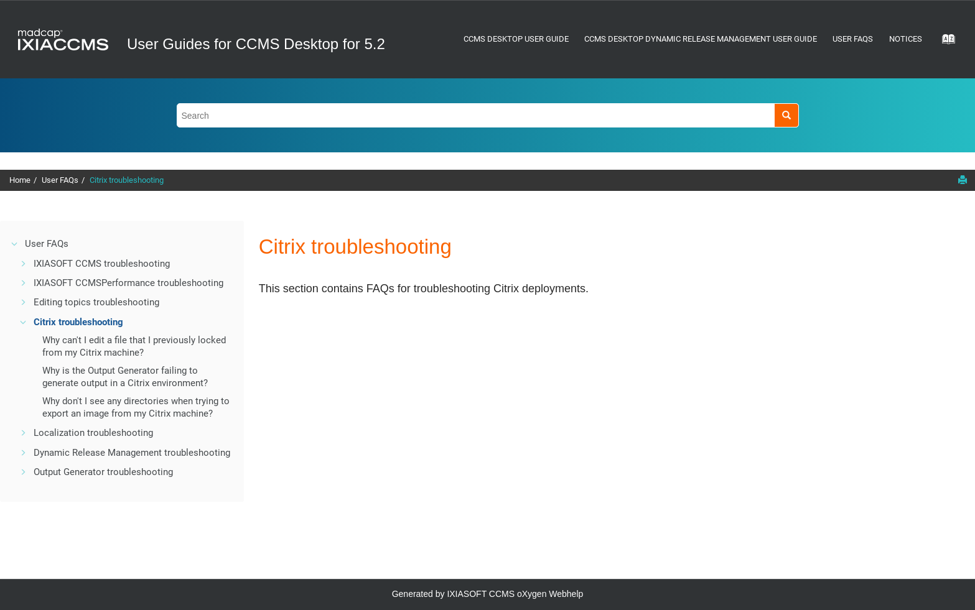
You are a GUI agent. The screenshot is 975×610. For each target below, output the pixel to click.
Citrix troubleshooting (127, 180)
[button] (15, 244)
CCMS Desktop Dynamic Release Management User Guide (700, 39)
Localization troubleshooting (93, 432)
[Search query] (488, 115)
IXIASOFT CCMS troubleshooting (102, 263)
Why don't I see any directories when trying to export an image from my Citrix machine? (136, 407)
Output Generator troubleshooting (103, 472)
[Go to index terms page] (944, 43)
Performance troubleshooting (128, 283)
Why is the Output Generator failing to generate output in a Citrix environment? (125, 377)
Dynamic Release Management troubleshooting (132, 452)
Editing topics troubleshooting (96, 302)
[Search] (786, 115)
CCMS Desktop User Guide (516, 39)
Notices (905, 39)
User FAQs (853, 39)
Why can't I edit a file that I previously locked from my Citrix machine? (134, 346)
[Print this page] (962, 180)
